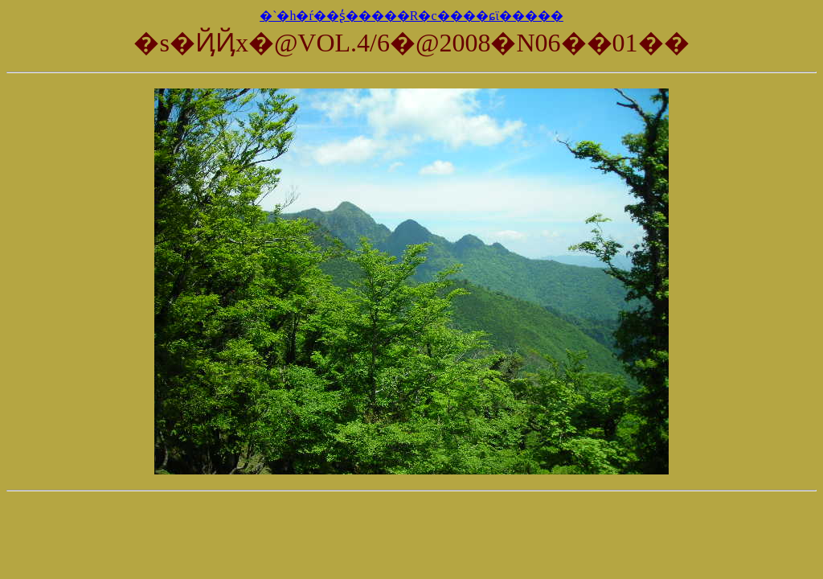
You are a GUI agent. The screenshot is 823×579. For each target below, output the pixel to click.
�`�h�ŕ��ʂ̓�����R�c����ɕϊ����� (411, 16)
